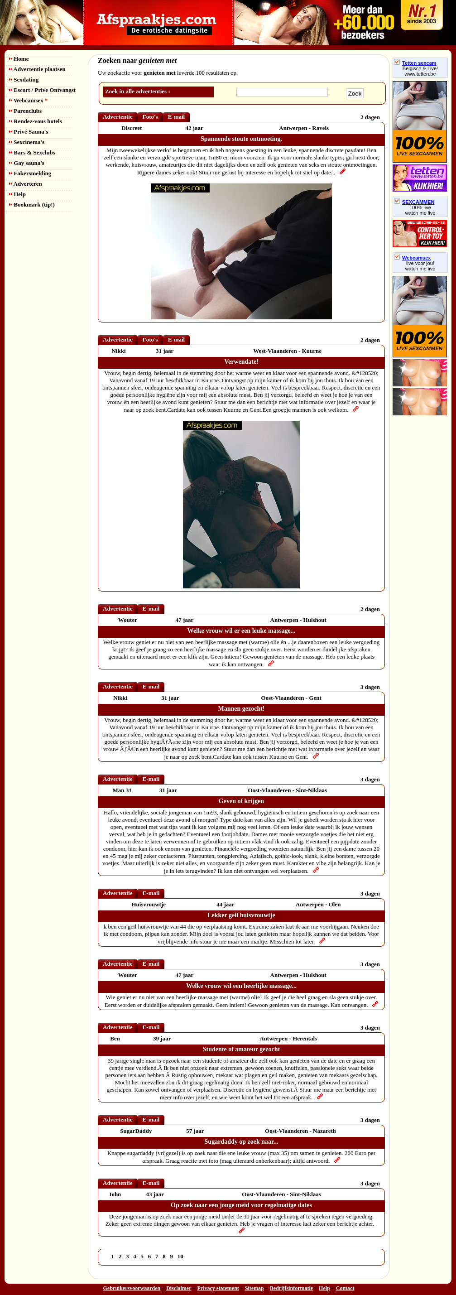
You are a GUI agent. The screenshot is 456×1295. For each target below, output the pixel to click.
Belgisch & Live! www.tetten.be (420, 71)
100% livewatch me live (420, 210)
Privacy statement (218, 1288)
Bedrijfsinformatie (291, 1288)
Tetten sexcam (415, 63)
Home (19, 58)
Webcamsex (28, 100)
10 (180, 1256)
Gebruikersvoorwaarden (132, 1288)
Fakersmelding (30, 173)
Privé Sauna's (28, 131)
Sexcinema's (26, 142)
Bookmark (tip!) (32, 204)
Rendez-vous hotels (35, 121)
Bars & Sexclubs (32, 152)
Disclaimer (178, 1288)
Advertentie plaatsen (37, 69)
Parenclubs (25, 110)
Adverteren (25, 183)
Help (17, 194)
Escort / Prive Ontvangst (42, 90)
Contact (345, 1288)
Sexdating (23, 79)
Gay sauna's (26, 162)
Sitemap (254, 1288)
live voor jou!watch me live (420, 265)
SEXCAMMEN (414, 202)
